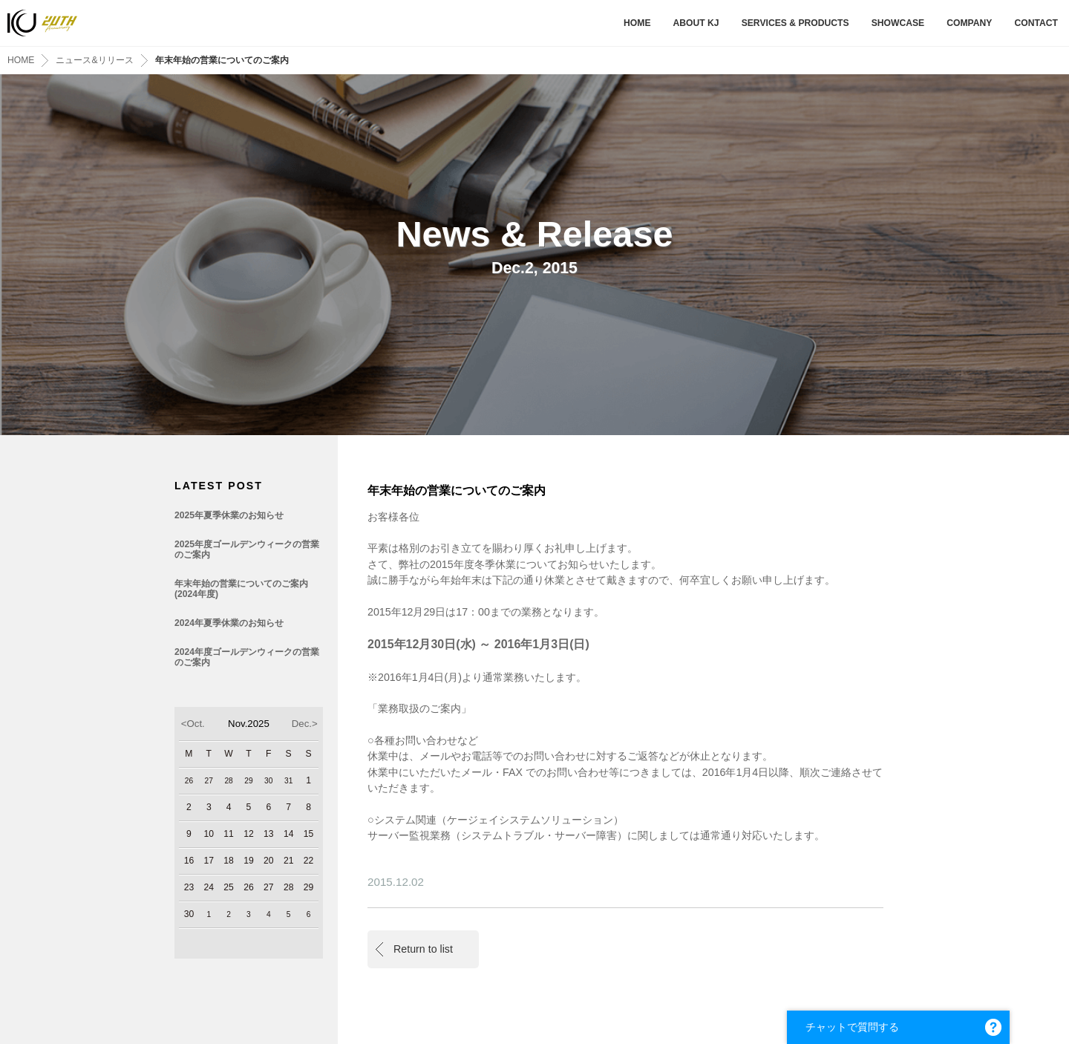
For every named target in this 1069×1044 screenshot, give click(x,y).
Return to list (423, 949)
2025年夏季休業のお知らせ (229, 515)
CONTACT (1036, 23)
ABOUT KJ (696, 23)
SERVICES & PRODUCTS (795, 23)
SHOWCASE (898, 23)
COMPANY (969, 23)
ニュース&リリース (94, 60)
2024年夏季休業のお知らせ (229, 623)
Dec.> (305, 723)
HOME (637, 23)
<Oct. (193, 723)
